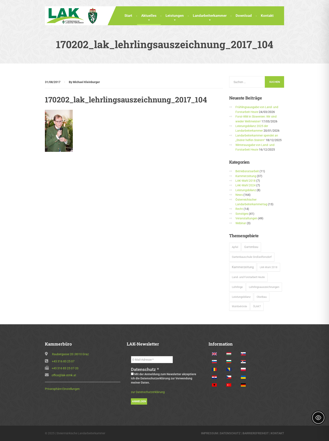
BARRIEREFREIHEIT (256, 433)
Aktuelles (149, 15)
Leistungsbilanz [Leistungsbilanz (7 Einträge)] (241, 296)
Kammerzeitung (245, 176)
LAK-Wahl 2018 (245, 180)
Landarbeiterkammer (210, 15)
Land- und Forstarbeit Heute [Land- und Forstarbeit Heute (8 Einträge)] (248, 277)
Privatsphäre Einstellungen (62, 389)
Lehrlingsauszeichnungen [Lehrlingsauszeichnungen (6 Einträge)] (264, 287)
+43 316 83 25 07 (63, 361)
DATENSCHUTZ (230, 433)
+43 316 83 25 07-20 (65, 368)
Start (128, 15)
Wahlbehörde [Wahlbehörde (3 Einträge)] (239, 306)
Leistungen (175, 15)
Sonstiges (241, 213)
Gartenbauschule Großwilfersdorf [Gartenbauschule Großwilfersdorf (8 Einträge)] (252, 256)
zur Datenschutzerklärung (148, 392)
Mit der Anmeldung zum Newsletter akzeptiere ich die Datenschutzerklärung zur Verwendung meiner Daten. (163, 378)
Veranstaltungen (246, 218)
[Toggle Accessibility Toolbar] (318, 417)
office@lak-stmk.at (64, 375)
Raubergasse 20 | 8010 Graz (70, 354)
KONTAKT (277, 433)
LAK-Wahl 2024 (245, 185)
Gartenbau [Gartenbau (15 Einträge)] (251, 247)
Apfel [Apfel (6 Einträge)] (235, 247)
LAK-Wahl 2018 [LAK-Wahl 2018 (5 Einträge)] (268, 267)
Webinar (240, 223)
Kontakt (267, 15)
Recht (239, 209)
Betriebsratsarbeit (247, 171)
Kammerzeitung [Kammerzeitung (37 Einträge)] (243, 267)
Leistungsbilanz (245, 190)
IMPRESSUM (209, 433)
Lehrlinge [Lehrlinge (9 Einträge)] (237, 287)
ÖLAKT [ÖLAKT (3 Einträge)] (257, 306)
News (239, 194)
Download (244, 15)
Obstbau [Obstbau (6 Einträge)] (262, 296)
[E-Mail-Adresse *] (152, 359)
